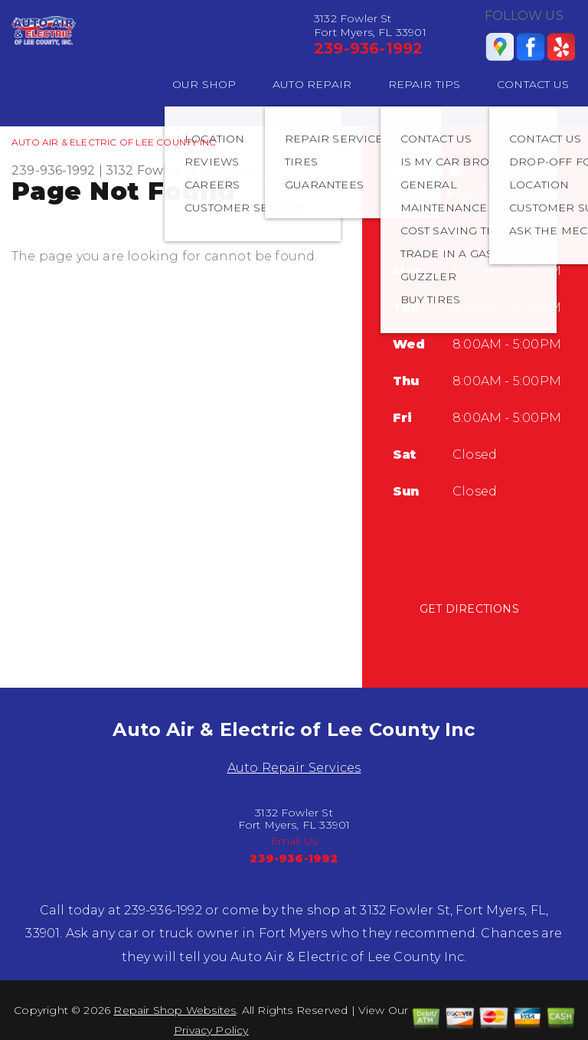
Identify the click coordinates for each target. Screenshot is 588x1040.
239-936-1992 (368, 48)
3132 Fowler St (152, 170)
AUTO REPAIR (312, 84)
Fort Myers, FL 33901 (264, 170)
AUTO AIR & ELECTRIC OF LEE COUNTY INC (113, 142)
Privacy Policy (211, 1030)
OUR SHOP (204, 84)
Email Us (294, 841)
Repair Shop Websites (174, 1010)
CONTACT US (533, 84)
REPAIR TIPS (424, 84)
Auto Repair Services (294, 767)
